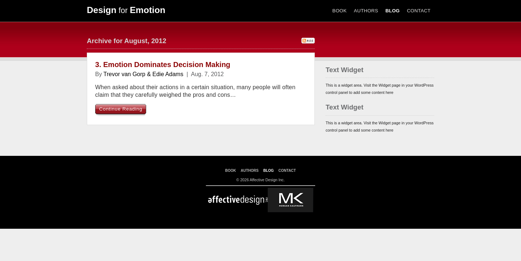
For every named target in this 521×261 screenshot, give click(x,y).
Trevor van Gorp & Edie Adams (143, 74)
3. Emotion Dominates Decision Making (162, 65)
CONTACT (419, 10)
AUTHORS (366, 10)
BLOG (392, 10)
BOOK (339, 10)
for (126, 10)
